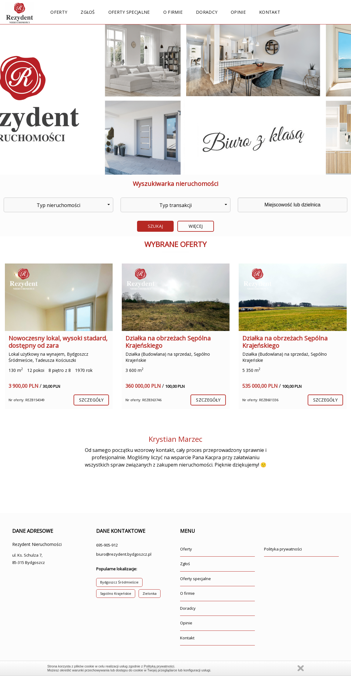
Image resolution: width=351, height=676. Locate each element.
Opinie (238, 12)
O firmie (173, 12)
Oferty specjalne (129, 12)
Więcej (196, 226)
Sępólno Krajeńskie (115, 593)
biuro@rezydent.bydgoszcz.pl (123, 554)
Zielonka (150, 593)
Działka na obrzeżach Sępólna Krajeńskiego (168, 342)
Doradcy (206, 12)
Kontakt (269, 12)
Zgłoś (88, 12)
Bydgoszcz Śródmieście (119, 582)
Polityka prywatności (283, 549)
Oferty (58, 12)
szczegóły (91, 400)
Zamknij (301, 668)
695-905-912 (107, 545)
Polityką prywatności (159, 666)
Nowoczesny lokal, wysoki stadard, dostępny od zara (58, 342)
